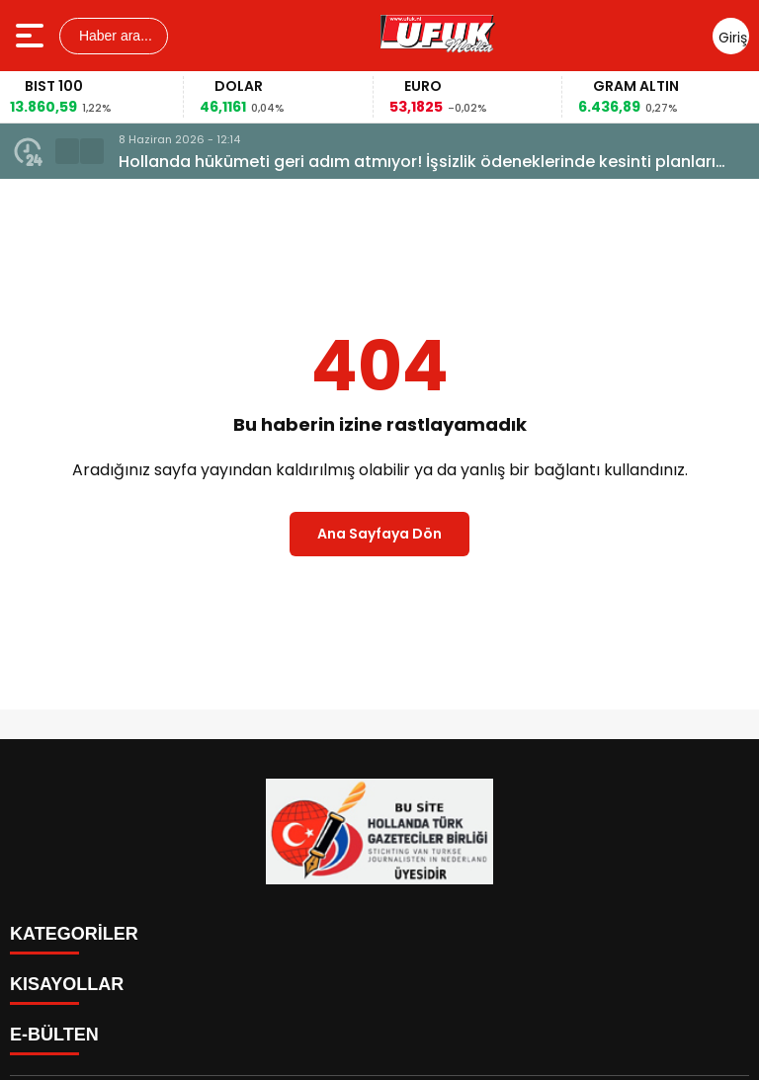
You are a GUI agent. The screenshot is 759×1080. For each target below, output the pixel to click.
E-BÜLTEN (54, 1034)
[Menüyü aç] (32, 35)
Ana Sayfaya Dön (379, 533)
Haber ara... (113, 35)
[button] (67, 151)
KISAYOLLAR (67, 984)
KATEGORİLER (74, 934)
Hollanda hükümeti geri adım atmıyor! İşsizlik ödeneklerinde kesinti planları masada (417, 162)
